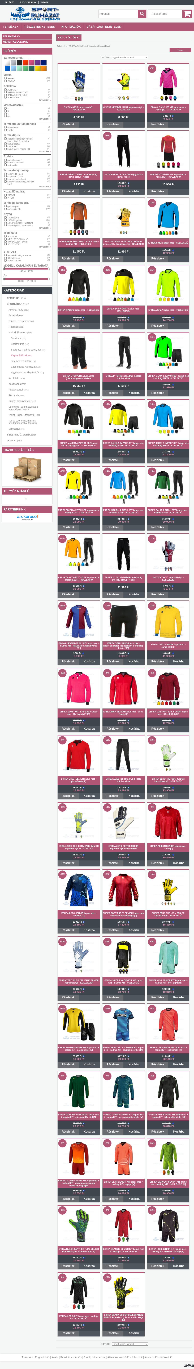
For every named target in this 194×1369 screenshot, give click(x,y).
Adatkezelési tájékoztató (158, 1357)
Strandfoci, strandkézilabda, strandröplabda (23, 408)
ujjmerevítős (13, 127)
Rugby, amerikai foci (22, 401)
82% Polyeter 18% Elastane (20, 225)
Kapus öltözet (21, 355)
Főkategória (62, 46)
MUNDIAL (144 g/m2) (17, 242)
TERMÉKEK (16, 298)
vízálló (10, 130)
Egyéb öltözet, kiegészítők (27, 372)
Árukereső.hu (27, 520)
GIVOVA (11, 81)
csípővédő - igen (15, 174)
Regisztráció (42, 1357)
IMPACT (11, 195)
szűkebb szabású (15, 162)
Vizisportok (16, 428)
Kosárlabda (17, 384)
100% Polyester (14, 220)
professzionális (14, 209)
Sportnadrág (20, 344)
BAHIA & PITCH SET (17, 95)
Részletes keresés (71, 1357)
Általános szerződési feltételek (124, 1357)
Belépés (9, 2)
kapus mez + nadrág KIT (18, 149)
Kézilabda (16, 378)
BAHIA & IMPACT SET (17, 92)
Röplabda (16, 395)
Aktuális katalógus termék (19, 255)
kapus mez (12, 146)
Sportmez (18, 338)
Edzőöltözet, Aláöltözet (26, 366)
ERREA (11, 78)
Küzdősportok (18, 389)
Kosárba (89, 191)
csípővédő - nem (15, 176)
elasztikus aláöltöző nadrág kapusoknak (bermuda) (20, 140)
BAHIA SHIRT (13, 97)
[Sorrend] (130, 57)
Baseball (15, 315)
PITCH (10, 198)
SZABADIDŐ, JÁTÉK (21, 434)
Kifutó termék (13, 258)
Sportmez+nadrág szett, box (28, 349)
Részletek (68, 124)
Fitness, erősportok (21, 321)
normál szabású (14, 160)
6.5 (8, 116)
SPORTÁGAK (18, 304)
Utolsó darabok (14, 260)
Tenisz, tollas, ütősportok (24, 415)
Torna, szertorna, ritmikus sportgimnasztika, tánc (22, 421)
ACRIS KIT (12, 90)
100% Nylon (13, 218)
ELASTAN (12, 236)
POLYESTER (13, 244)
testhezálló (12, 165)
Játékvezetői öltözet (23, 361)
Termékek (27, 1357)
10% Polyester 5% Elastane (20, 223)
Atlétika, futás (18, 309)
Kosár (54, 1357)
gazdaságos (13, 206)
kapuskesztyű (13, 144)
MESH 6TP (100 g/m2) (17, 239)
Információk (98, 1357)
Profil (87, 1357)
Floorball (15, 326)
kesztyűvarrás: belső (16, 179)
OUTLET (14, 440)
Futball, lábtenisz (20, 332)
